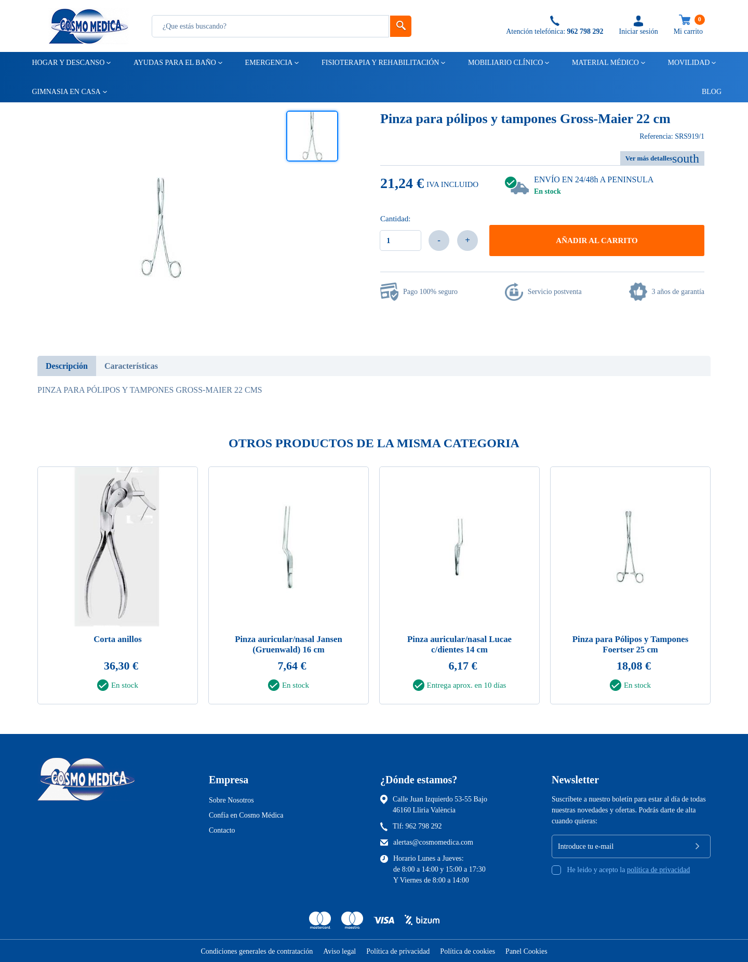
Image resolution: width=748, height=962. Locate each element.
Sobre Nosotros (231, 800)
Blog (707, 92)
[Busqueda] (270, 26)
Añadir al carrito (596, 240)
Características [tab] (131, 366)
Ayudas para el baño (174, 62)
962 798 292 (424, 826)
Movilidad (688, 62)
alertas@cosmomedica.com (433, 842)
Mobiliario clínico (504, 62)
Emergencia (268, 62)
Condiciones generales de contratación (257, 951)
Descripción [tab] (67, 366)
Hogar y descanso (67, 62)
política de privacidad (658, 869)
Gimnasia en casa (65, 92)
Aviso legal (339, 951)
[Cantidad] (400, 240)
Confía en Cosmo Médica (246, 815)
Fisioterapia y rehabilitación (380, 62)
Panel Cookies (526, 951)
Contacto (222, 830)
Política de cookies (467, 951)
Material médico (604, 62)
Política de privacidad (398, 951)
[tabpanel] (117, 588)
